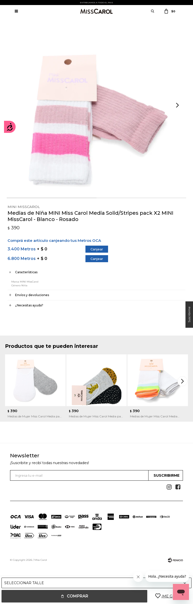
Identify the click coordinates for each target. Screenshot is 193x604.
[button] (178, 105)
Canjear (96, 249)
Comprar (77, 596)
